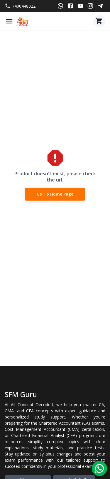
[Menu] (9, 21)
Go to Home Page (55, 194)
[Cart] (99, 21)
